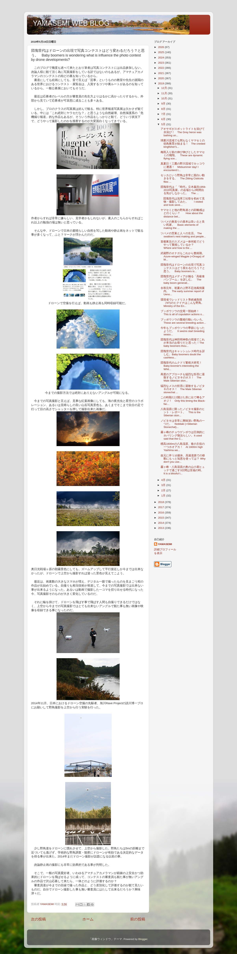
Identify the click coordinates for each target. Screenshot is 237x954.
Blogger (142, 939)
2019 (161, 83)
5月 (163, 124)
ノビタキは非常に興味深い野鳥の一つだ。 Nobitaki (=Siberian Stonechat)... (183, 424)
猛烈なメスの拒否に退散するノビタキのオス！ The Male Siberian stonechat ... (183, 389)
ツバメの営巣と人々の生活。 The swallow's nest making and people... (183, 235)
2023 (161, 62)
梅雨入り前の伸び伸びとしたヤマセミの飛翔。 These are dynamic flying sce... (183, 155)
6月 (163, 119)
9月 (163, 103)
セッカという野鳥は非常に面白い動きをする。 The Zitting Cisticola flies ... (183, 178)
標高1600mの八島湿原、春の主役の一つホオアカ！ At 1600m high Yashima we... (182, 447)
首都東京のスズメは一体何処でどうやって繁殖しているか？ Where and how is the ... (183, 244)
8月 (163, 108)
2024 (161, 57)
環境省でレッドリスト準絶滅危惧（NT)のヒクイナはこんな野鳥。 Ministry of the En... (184, 302)
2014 (161, 522)
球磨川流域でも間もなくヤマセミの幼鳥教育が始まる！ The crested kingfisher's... (183, 143)
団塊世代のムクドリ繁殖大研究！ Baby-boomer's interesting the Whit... (183, 365)
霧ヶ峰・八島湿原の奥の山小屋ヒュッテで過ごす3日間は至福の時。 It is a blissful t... (183, 470)
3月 (163, 485)
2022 (161, 67)
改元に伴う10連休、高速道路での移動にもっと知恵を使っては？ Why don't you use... (183, 458)
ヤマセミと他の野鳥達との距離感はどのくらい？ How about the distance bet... (183, 213)
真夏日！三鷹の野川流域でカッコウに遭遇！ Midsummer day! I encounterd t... (183, 166)
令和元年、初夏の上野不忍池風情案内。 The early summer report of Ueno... (183, 291)
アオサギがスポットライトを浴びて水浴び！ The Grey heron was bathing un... (183, 132)
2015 (161, 517)
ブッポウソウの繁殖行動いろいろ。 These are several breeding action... (184, 321)
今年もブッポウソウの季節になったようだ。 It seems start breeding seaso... (183, 331)
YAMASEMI (165, 544)
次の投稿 (38, 919)
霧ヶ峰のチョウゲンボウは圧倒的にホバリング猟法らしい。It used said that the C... (183, 435)
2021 (161, 73)
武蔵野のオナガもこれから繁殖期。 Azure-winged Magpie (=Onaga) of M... (183, 256)
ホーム (88, 919)
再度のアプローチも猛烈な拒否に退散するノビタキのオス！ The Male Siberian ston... (183, 377)
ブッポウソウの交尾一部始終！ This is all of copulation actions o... (182, 313)
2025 (161, 52)
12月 (164, 87)
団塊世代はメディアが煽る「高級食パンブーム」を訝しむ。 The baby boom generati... (183, 279)
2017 (161, 507)
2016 (161, 512)
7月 (163, 114)
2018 (161, 502)
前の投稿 (137, 919)
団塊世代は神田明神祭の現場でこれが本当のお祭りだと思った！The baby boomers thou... (183, 342)
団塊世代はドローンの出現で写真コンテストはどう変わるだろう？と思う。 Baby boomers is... (183, 268)
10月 (164, 98)
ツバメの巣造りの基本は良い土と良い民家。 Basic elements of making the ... (183, 224)
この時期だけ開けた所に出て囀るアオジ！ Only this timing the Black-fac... (183, 400)
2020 (161, 78)
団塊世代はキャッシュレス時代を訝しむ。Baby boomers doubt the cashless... (183, 354)
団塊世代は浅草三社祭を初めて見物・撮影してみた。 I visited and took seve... (183, 201)
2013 (161, 527)
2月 (163, 490)
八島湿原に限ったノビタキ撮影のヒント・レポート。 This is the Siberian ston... (183, 412)
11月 (164, 93)
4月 (163, 479)
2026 (161, 47)
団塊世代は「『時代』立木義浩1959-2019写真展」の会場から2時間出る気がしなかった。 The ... (183, 190)
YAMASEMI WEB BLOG (71, 23)
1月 (163, 495)
